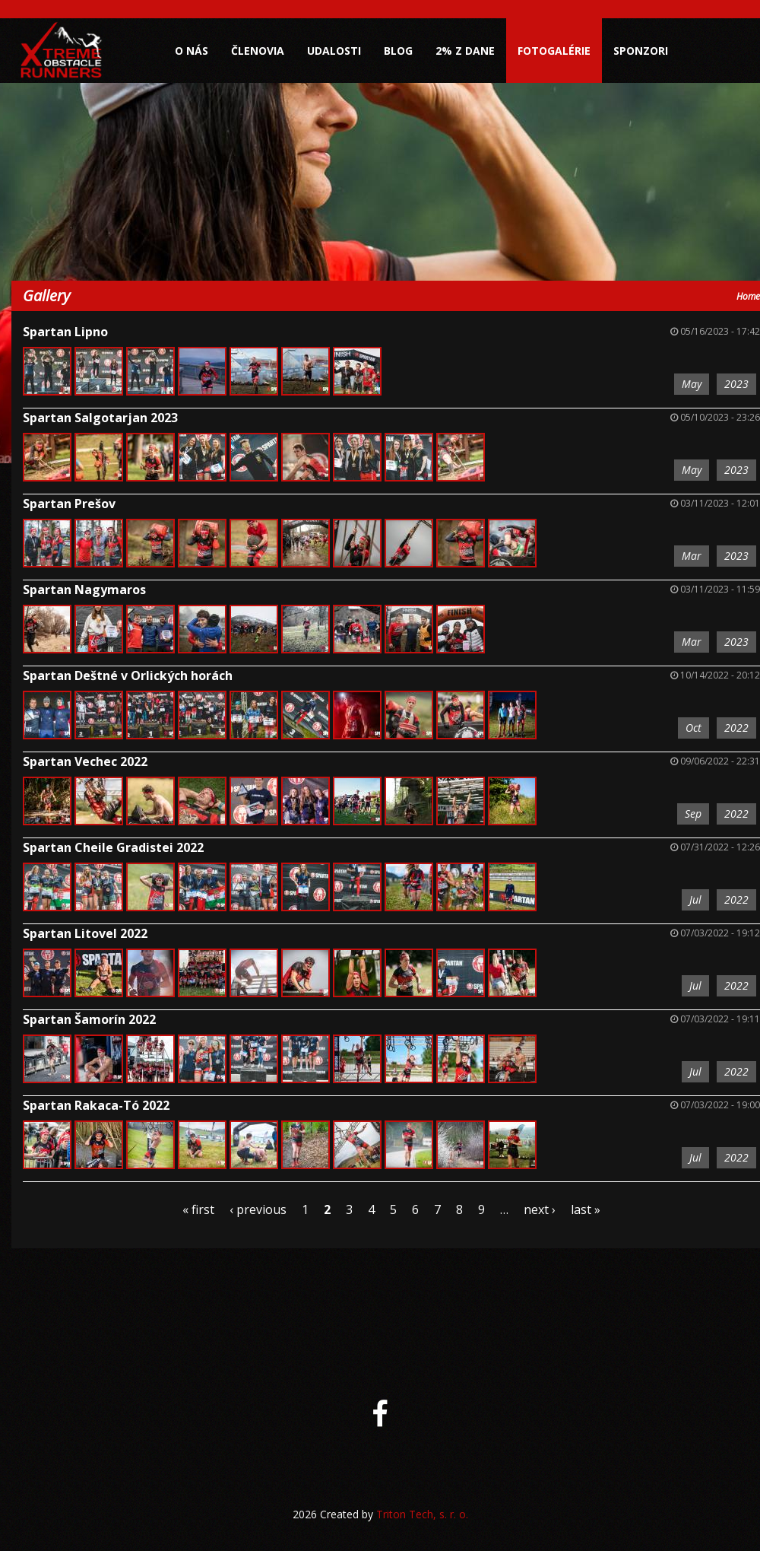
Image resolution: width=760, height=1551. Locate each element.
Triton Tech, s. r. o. (422, 1514)
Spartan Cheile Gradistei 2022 (113, 847)
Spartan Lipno (65, 331)
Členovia (257, 50)
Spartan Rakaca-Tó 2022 (96, 1105)
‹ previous (258, 1209)
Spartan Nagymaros (84, 589)
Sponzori (640, 50)
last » (585, 1209)
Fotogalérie (554, 50)
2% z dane (465, 50)
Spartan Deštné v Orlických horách (128, 675)
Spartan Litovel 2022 (85, 933)
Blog (398, 50)
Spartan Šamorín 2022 (89, 1019)
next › (540, 1209)
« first (198, 1209)
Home (748, 296)
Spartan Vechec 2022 (85, 761)
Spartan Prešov (69, 503)
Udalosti (334, 50)
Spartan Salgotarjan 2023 (100, 417)
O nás (191, 50)
